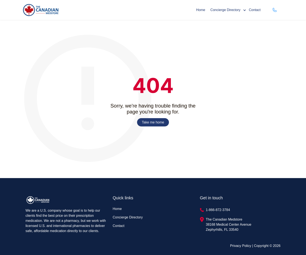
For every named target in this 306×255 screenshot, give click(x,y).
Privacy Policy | (242, 246)
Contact (255, 10)
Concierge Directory (225, 10)
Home (200, 10)
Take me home (153, 122)
